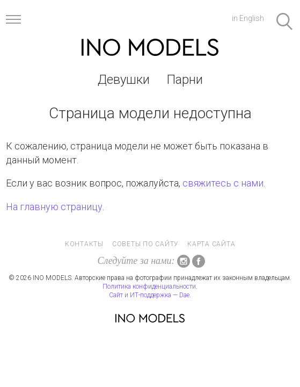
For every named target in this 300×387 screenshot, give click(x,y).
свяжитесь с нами (223, 183)
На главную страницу (54, 206)
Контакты (84, 244)
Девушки (124, 79)
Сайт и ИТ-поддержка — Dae (149, 295)
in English (248, 18)
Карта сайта (211, 244)
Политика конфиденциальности (149, 286)
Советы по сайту (145, 244)
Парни (185, 79)
